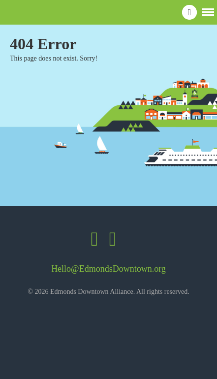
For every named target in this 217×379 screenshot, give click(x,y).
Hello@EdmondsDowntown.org (108, 269)
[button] (208, 11)
